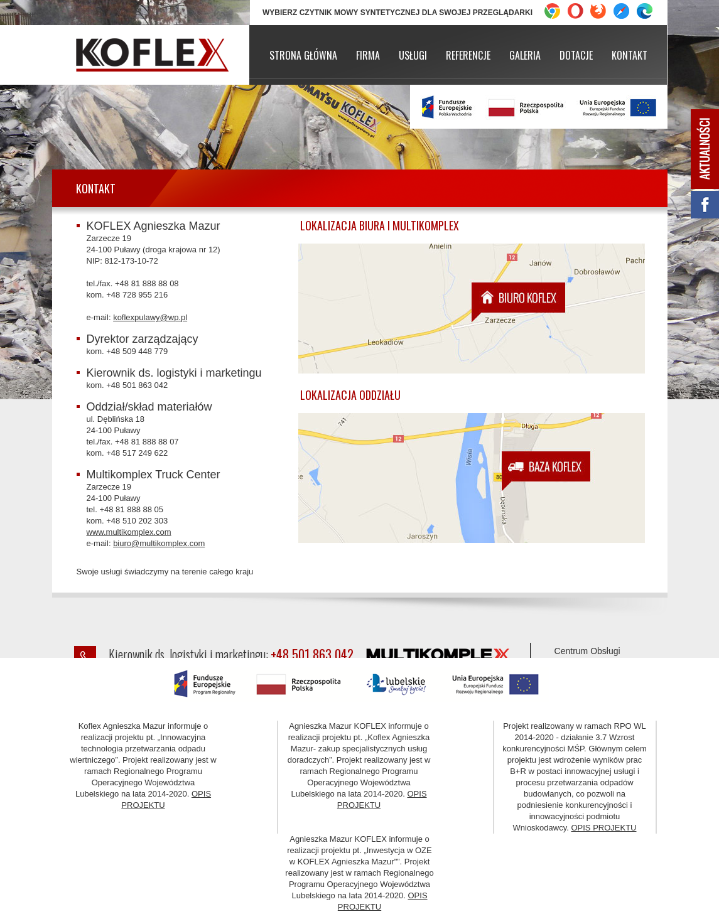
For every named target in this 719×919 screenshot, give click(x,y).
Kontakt (629, 55)
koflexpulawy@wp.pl (150, 317)
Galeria (525, 55)
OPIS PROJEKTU (603, 827)
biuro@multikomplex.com (159, 543)
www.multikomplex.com (129, 532)
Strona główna (303, 55)
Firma (368, 55)
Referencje (468, 55)
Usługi (413, 55)
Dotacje (576, 55)
